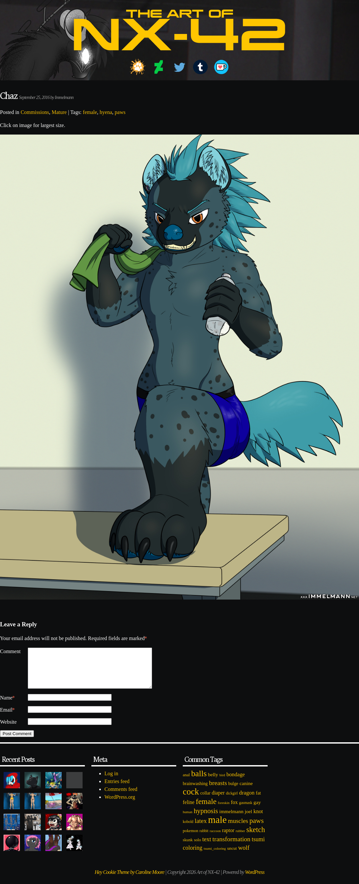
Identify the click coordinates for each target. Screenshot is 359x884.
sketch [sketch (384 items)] (255, 837)
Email (7, 718)
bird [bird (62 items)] (222, 783)
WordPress (254, 880)
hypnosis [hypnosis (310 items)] (206, 819)
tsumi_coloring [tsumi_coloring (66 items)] (215, 856)
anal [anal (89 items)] (186, 782)
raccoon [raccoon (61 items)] (215, 839)
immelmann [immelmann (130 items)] (231, 819)
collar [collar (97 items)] (205, 800)
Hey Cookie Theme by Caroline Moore (129, 880)
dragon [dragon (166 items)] (247, 800)
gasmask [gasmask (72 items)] (245, 811)
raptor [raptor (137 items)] (228, 838)
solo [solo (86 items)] (197, 847)
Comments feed (120, 797)
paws (120, 112)
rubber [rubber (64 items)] (240, 839)
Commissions (35, 112)
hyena (106, 112)
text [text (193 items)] (206, 847)
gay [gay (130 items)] (257, 810)
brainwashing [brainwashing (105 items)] (195, 791)
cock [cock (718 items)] (191, 799)
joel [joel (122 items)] (248, 819)
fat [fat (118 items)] (258, 800)
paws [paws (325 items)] (256, 828)
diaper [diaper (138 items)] (218, 800)
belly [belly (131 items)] (213, 782)
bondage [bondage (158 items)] (235, 782)
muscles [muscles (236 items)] (238, 828)
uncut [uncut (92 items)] (232, 856)
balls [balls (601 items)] (199, 781)
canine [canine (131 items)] (246, 791)
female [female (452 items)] (206, 809)
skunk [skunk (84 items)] (188, 847)
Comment (10, 651)
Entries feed (117, 789)
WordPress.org (119, 805)
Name (7, 706)
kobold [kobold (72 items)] (188, 830)
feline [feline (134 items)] (189, 810)
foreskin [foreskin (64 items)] (223, 810)
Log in (111, 781)
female (90, 112)
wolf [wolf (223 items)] (244, 855)
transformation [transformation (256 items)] (231, 846)
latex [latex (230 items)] (201, 828)
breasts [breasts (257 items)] (218, 790)
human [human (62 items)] (187, 820)
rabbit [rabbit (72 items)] (203, 839)
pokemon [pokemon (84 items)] (190, 838)
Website (8, 729)
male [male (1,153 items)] (217, 827)
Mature (59, 112)
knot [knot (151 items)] (258, 819)
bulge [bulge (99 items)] (233, 791)
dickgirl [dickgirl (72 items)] (232, 801)
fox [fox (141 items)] (234, 810)
